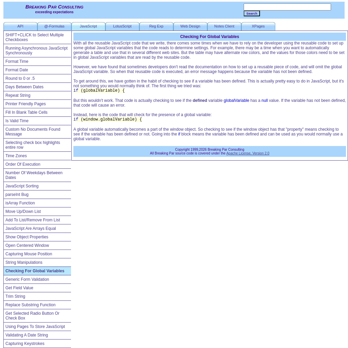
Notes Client (224, 26)
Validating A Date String (26, 335)
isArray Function (20, 203)
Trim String (15, 296)
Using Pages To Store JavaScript (35, 326)
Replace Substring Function (30, 305)
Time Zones (16, 155)
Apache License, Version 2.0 (247, 153)
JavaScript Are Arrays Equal (30, 228)
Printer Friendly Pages (25, 104)
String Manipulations (23, 262)
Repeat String (17, 95)
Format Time (16, 61)
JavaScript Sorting (21, 186)
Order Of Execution (22, 164)
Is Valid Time (17, 120)
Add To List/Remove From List (32, 220)
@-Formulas (54, 26)
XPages (258, 26)
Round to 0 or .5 (20, 78)
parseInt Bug (17, 194)
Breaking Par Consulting (54, 7)
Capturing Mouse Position (28, 254)
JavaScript (88, 26)
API (20, 26)
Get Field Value (19, 288)
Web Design (190, 26)
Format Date (16, 70)
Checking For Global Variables (34, 271)
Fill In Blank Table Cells (26, 112)
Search (251, 13)
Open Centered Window (27, 245)
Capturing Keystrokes (25, 343)
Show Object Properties (26, 237)
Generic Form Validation (27, 279)
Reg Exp (156, 26)
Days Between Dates (24, 87)
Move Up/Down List (23, 211)
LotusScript (122, 26)
